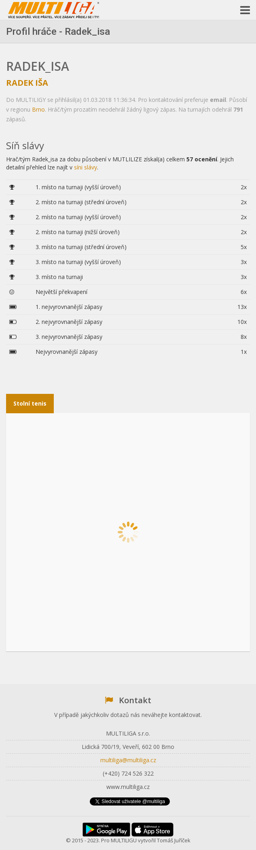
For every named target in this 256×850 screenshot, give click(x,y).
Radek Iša (27, 82)
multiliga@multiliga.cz (128, 760)
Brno (38, 109)
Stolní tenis (30, 403)
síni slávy (85, 167)
